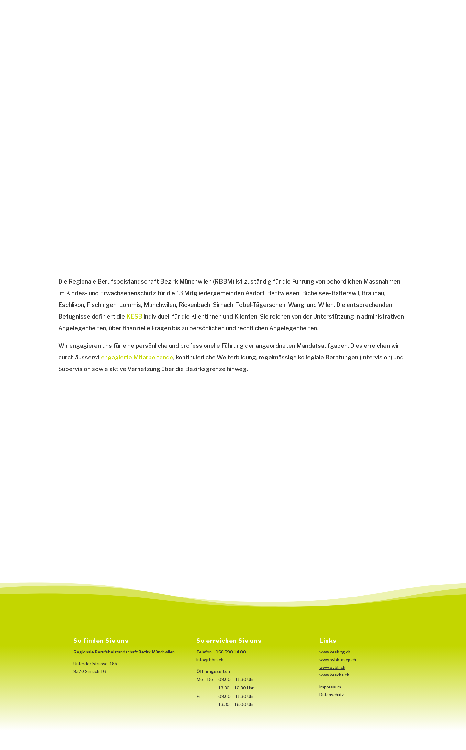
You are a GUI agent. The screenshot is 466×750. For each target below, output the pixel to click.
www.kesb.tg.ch (334, 652)
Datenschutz (331, 694)
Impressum (330, 687)
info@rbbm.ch (209, 659)
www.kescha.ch (334, 675)
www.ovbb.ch (332, 667)
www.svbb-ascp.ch (337, 659)
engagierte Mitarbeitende (137, 357)
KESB (134, 316)
